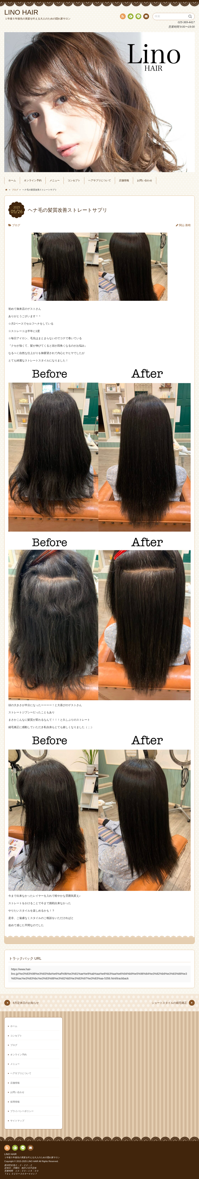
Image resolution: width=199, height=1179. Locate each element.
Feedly (130, 17)
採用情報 (15, 1101)
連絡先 (146, 17)
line (138, 17)
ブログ (16, 225)
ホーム (12, 180)
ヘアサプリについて (99, 180)
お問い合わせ (144, 180)
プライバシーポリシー (22, 1111)
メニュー (55, 180)
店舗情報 (124, 180)
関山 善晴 (185, 225)
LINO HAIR (10, 1154)
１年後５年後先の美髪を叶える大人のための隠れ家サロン (32, 1157)
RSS (122, 17)
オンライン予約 (33, 180)
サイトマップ (17, 1120)
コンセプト (74, 180)
